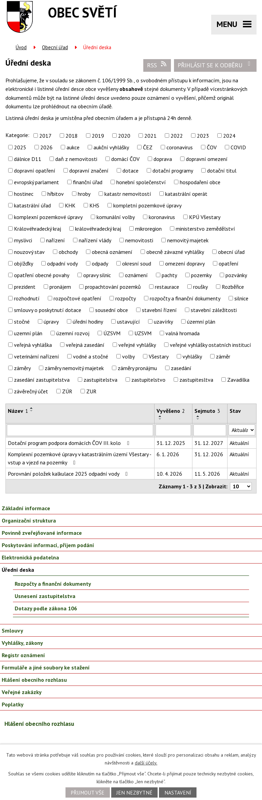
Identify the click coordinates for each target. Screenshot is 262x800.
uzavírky (163, 321)
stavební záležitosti (214, 310)
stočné (22, 321)
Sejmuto (207, 410)
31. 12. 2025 (171, 442)
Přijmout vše (87, 792)
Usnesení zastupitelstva (45, 596)
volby (128, 356)
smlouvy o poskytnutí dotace (47, 310)
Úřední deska (18, 569)
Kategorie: (17, 135)
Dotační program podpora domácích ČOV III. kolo (70, 442)
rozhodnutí (27, 298)
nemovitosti (139, 240)
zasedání (181, 368)
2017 (45, 135)
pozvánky (236, 275)
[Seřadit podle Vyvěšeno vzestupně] (160, 416)
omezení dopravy (185, 263)
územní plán (201, 321)
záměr (223, 356)
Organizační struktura (29, 520)
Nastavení (177, 792)
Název (18, 410)
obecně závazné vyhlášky (175, 251)
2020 (124, 135)
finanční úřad (87, 182)
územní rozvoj (72, 333)
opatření (228, 263)
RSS (157, 65)
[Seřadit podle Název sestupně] (31, 410)
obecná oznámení (112, 251)
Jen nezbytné (134, 792)
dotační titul (221, 170)
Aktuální (239, 442)
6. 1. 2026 (168, 454)
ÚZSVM (111, 333)
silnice (241, 298)
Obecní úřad (55, 47)
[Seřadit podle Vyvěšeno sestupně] (160, 419)
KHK (70, 205)
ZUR (91, 391)
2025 (20, 147)
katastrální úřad (32, 205)
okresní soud (136, 263)
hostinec (23, 193)
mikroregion (148, 228)
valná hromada (182, 333)
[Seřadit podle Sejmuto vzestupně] (198, 416)
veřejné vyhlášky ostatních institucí (210, 344)
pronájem (60, 286)
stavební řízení (159, 310)
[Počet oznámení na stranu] (241, 486)
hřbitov (55, 193)
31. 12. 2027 (208, 442)
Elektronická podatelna (30, 557)
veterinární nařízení (36, 356)
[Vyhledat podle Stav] (242, 429)
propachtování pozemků (113, 286)
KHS (94, 205)
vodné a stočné (90, 356)
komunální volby (116, 217)
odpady (100, 263)
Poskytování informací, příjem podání (48, 545)
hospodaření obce (200, 182)
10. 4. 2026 (169, 473)
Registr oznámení (23, 655)
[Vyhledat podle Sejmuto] (209, 430)
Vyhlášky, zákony (22, 642)
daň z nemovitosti (76, 158)
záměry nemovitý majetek (74, 368)
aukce (73, 147)
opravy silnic (97, 275)
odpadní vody (62, 263)
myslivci (23, 240)
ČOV (212, 147)
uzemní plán (28, 333)
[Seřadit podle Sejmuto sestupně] (198, 419)
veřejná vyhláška (33, 344)
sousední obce (111, 310)
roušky (200, 286)
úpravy (51, 321)
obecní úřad (231, 251)
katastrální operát (186, 193)
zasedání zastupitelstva (42, 379)
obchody (68, 251)
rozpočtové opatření (77, 298)
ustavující (128, 321)
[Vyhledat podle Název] (80, 430)
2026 (46, 147)
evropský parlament (36, 182)
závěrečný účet (31, 391)
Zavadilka (238, 379)
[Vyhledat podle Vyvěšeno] (173, 430)
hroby (84, 193)
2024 (229, 135)
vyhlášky (192, 356)
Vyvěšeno (171, 410)
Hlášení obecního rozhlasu (34, 679)
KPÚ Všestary (204, 217)
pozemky (201, 275)
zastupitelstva (100, 379)
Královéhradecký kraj (37, 228)
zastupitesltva (196, 379)
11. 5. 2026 (207, 473)
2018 (72, 135)
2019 (98, 135)
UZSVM (142, 333)
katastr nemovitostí (127, 193)
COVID (238, 147)
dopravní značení (88, 170)
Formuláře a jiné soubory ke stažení (46, 667)
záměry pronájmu (137, 368)
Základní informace (26, 508)
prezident (24, 286)
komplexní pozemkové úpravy (48, 217)
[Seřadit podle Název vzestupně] (31, 408)
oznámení (136, 275)
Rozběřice (233, 286)
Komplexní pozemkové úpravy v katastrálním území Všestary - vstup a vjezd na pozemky (79, 458)
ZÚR (67, 391)
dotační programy (172, 170)
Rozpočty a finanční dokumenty (53, 583)
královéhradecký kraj (98, 228)
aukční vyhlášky (111, 147)
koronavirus (162, 217)
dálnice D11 (27, 158)
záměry (22, 368)
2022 (177, 135)
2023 (203, 135)
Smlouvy (12, 630)
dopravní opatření (34, 170)
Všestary (159, 356)
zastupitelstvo (148, 379)
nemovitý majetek (187, 240)
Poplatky (13, 704)
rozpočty (125, 298)
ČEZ (147, 147)
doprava (163, 158)
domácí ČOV (125, 158)
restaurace (167, 286)
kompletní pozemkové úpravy (147, 205)
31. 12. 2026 (208, 454)
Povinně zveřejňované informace (42, 532)
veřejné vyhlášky (137, 344)
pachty (169, 275)
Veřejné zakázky (22, 692)
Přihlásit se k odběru (215, 65)
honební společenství (141, 182)
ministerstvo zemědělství (205, 228)
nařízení (55, 240)
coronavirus (179, 147)
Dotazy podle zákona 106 (46, 608)
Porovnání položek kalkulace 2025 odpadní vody (69, 473)
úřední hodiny (88, 321)
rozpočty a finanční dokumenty (185, 298)
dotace (130, 170)
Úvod (21, 47)
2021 (150, 135)
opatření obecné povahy (41, 275)
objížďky (23, 263)
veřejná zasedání (85, 344)
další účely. (146, 763)
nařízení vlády (95, 240)
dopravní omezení (207, 158)
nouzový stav (29, 251)
